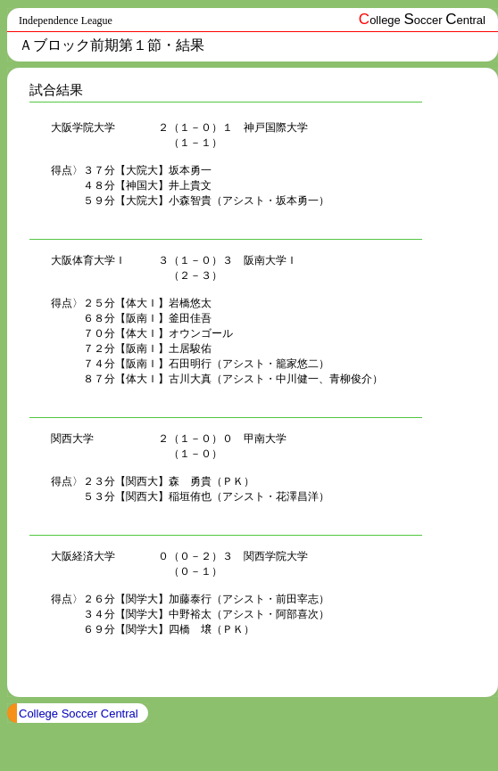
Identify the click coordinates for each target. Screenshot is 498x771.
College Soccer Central (78, 754)
